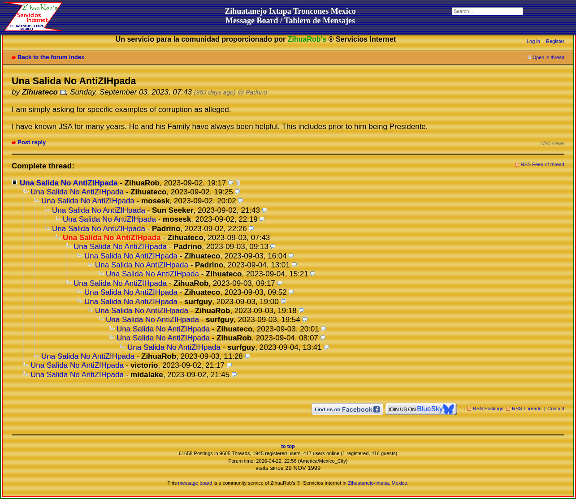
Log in (533, 41)
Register (555, 41)
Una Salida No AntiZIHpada (69, 183)
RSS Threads (526, 408)
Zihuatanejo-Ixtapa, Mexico (377, 483)
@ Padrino (252, 92)
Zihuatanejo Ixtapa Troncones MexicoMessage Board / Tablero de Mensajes (290, 16)
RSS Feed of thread (543, 164)
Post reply (31, 142)
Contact (555, 408)
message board (195, 483)
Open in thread (548, 57)
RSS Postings (488, 408)
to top (288, 446)
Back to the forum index (50, 57)
